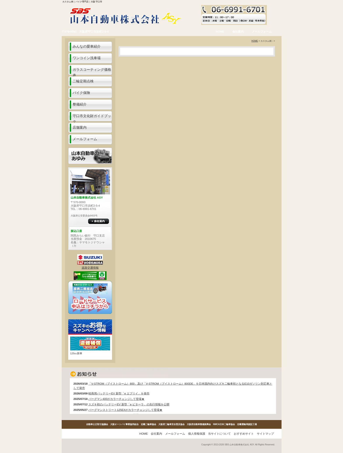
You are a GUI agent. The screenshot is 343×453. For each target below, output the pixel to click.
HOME (220, 31)
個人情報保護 (196, 433)
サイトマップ (265, 433)
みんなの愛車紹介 (87, 46)
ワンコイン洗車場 (87, 58)
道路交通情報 (90, 267)
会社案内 (238, 31)
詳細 (98, 221)
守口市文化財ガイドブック (92, 117)
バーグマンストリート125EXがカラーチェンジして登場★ (125, 410)
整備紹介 (80, 104)
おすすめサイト (244, 433)
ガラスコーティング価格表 (92, 71)
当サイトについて (219, 433)
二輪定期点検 (83, 81)
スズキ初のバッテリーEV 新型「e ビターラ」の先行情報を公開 (128, 404)
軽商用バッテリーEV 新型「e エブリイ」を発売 (118, 393)
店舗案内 (80, 127)
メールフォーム (262, 31)
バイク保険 (81, 93)
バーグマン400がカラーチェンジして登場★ (116, 399)
